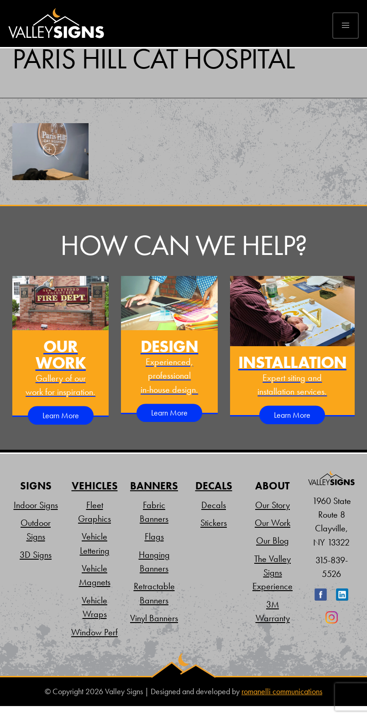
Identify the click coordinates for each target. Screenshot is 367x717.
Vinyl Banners (154, 618)
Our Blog (272, 540)
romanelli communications (281, 691)
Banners (154, 486)
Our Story (272, 505)
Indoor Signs (36, 505)
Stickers (213, 523)
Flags (154, 536)
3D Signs (36, 555)
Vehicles (95, 486)
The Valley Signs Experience (272, 572)
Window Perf (94, 632)
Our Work (272, 523)
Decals (213, 486)
